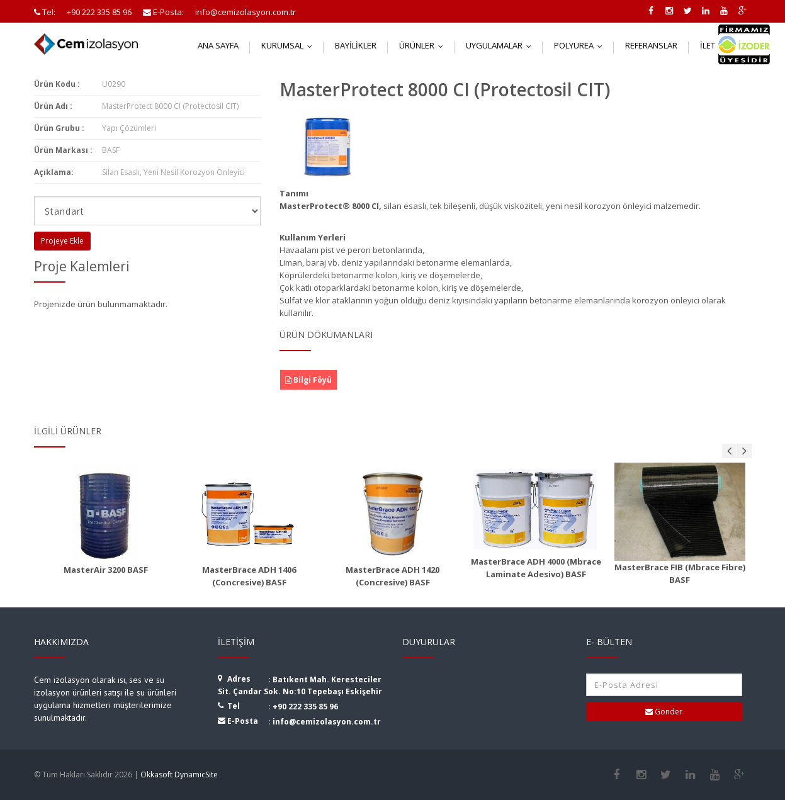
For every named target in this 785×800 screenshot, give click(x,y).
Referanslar (651, 45)
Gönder (663, 711)
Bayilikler (355, 45)
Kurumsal (289, 45)
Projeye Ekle (62, 240)
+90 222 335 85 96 (305, 706)
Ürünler (424, 45)
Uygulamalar (501, 45)
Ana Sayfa (218, 45)
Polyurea (581, 45)
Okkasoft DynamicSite (179, 774)
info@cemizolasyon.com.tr (327, 721)
